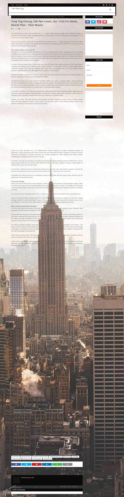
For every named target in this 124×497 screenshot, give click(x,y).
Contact (26, 5)
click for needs (19, 16)
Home (12, 5)
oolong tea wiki (26, 458)
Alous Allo (15, 28)
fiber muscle (67, 456)
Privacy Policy (19, 5)
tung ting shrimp (47, 458)
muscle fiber (75, 456)
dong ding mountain (26, 456)
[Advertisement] (47, 126)
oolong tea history (16, 458)
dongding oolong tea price (55, 456)
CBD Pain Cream (71, 362)
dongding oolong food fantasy (40, 456)
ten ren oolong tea (37, 458)
